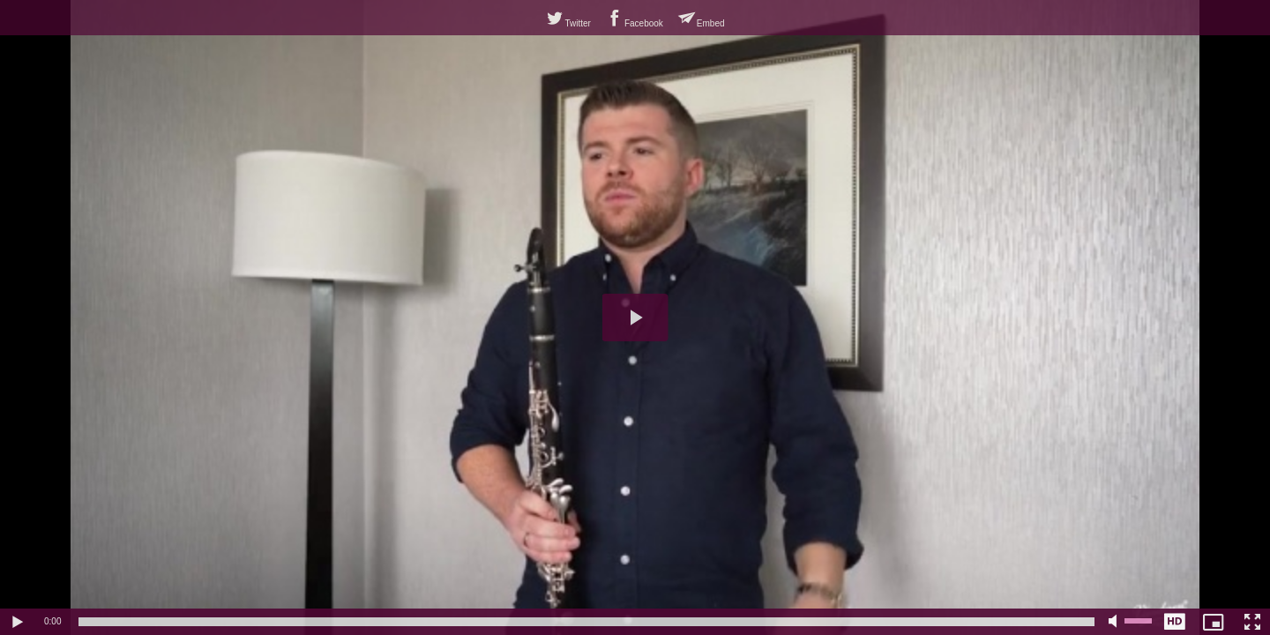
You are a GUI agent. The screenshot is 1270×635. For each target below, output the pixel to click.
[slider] (586, 621)
